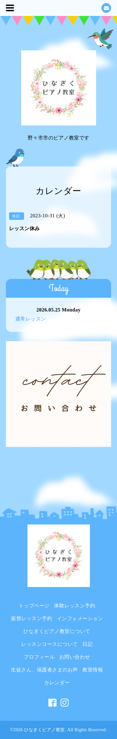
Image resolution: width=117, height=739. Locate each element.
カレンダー (57, 682)
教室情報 (92, 669)
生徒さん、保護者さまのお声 (44, 669)
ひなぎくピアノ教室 (44, 729)
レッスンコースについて (49, 644)
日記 (87, 644)
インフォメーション (80, 618)
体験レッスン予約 (74, 605)
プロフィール (39, 657)
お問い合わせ (74, 657)
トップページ (34, 605)
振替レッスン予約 (31, 618)
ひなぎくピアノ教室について (56, 631)
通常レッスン (30, 318)
